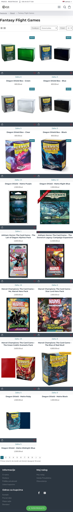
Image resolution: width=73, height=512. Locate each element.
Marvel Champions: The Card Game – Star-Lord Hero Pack (54, 290)
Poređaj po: (35, 28)
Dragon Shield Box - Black (55, 132)
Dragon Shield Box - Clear (18, 132)
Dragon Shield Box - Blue (54, 81)
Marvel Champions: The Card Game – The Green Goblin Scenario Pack (18, 344)
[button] (2, 73)
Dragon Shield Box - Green (18, 81)
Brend (12, 13)
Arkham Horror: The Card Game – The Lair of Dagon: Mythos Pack (18, 236)
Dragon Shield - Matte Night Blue (55, 184)
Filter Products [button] (37, 508)
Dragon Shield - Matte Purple (18, 184)
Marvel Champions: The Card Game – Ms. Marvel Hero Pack (18, 290)
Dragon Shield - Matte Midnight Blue (18, 448)
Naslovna (3, 13)
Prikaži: (62, 28)
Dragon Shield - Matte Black (55, 396)
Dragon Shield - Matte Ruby (18, 396)
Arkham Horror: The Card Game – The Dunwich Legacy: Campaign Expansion (55, 236)
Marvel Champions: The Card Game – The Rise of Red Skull (54, 344)
